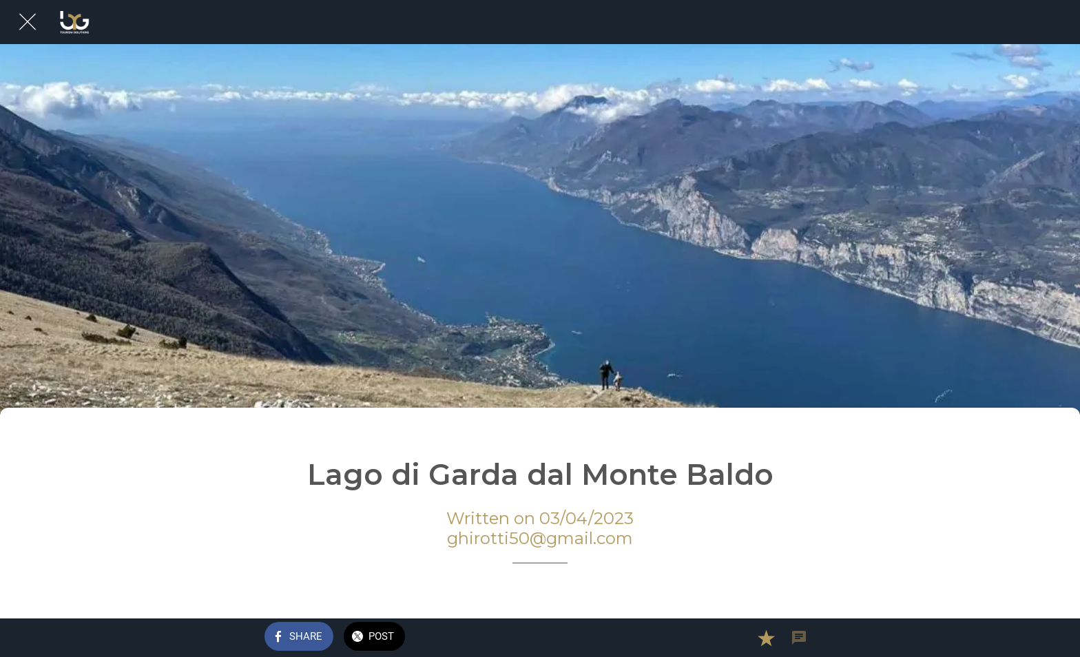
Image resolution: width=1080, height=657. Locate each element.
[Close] (27, 22)
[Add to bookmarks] (765, 637)
